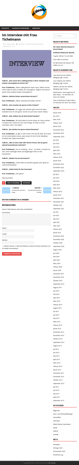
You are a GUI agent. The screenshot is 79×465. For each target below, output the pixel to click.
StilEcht (55, 431)
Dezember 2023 (58, 130)
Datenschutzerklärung (20, 28)
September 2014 (58, 342)
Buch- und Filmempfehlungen (63, 414)
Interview (26, 183)
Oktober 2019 (57, 281)
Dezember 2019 (58, 274)
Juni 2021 (56, 215)
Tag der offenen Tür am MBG (63, 56)
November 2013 (58, 377)
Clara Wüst (21, 44)
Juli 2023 (56, 140)
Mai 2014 (56, 356)
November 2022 (58, 167)
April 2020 (56, 260)
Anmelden (56, 444)
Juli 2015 (56, 311)
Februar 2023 (57, 157)
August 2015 (57, 308)
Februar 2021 (57, 229)
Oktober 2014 (57, 339)
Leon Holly (56, 81)
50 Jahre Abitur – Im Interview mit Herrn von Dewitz (64, 94)
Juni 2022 (56, 178)
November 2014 (58, 335)
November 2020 (58, 239)
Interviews (31, 44)
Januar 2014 (57, 370)
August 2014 (57, 346)
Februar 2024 (57, 123)
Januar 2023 (57, 161)
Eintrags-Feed (57, 448)
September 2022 (58, 171)
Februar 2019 (57, 305)
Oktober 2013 (57, 380)
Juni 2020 (56, 253)
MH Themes (52, 463)
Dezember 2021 (58, 198)
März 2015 (56, 322)
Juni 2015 (56, 315)
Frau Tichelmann (13, 183)
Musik (55, 428)
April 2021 (56, 222)
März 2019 (56, 301)
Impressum (36, 28)
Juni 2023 (56, 143)
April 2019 (56, 298)
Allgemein (56, 411)
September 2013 (58, 383)
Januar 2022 (57, 195)
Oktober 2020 (57, 243)
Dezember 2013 (58, 373)
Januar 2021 (57, 233)
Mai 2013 (56, 394)
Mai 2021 (56, 219)
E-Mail (4, 234)
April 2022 (56, 185)
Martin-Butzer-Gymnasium (62, 424)
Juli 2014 (56, 349)
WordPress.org (58, 455)
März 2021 (56, 226)
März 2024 (56, 119)
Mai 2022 (56, 181)
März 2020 (56, 263)
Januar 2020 (57, 270)
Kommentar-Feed (59, 451)
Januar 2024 (57, 126)
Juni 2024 (56, 116)
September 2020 (58, 246)
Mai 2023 (56, 147)
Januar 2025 (57, 113)
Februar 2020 (57, 267)
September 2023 (58, 137)
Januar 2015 (57, 329)
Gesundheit (57, 417)
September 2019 (58, 284)
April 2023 (56, 150)
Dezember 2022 (58, 164)
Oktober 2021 (57, 205)
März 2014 (56, 363)
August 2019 (57, 287)
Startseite (5, 28)
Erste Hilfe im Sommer (60, 59)
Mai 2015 (56, 318)
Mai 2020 (56, 257)
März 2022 (56, 188)
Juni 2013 (56, 390)
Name (4, 228)
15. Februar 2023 (10, 44)
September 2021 (58, 209)
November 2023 (58, 133)
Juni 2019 (56, 291)
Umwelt (55, 434)
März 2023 (56, 154)
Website (4, 240)
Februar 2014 (57, 366)
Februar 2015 (57, 325)
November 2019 (58, 277)
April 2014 (56, 359)
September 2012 (58, 400)
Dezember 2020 (58, 236)
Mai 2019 (56, 294)
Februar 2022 (57, 191)
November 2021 (58, 202)
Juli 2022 (56, 174)
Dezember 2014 (58, 332)
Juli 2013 (56, 387)
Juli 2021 (56, 212)
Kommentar (6, 213)
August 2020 (57, 250)
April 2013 (56, 397)
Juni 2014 (56, 353)
